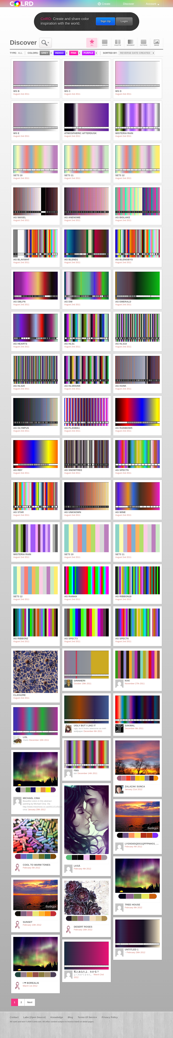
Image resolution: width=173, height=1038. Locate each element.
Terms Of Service (87, 1017)
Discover (128, 3)
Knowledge (57, 1017)
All (91, 43)
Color (104, 43)
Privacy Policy (110, 1017)
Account (151, 3)
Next (29, 1002)
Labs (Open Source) (34, 1017)
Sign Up (106, 21)
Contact (14, 1017)
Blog (70, 1017)
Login (124, 21)
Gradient (130, 43)
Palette (117, 43)
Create (106, 3)
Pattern (143, 43)
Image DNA (156, 43)
